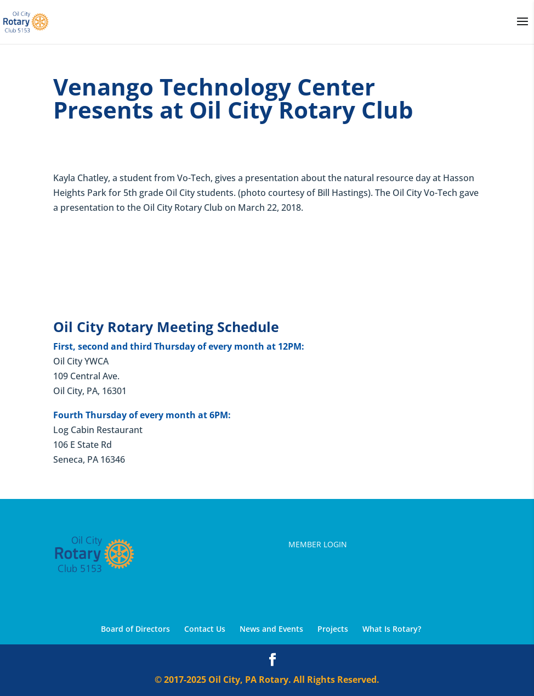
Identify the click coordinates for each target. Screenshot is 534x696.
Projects (332, 629)
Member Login (317, 544)
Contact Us (204, 629)
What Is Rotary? (391, 629)
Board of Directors (135, 629)
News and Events (271, 629)
